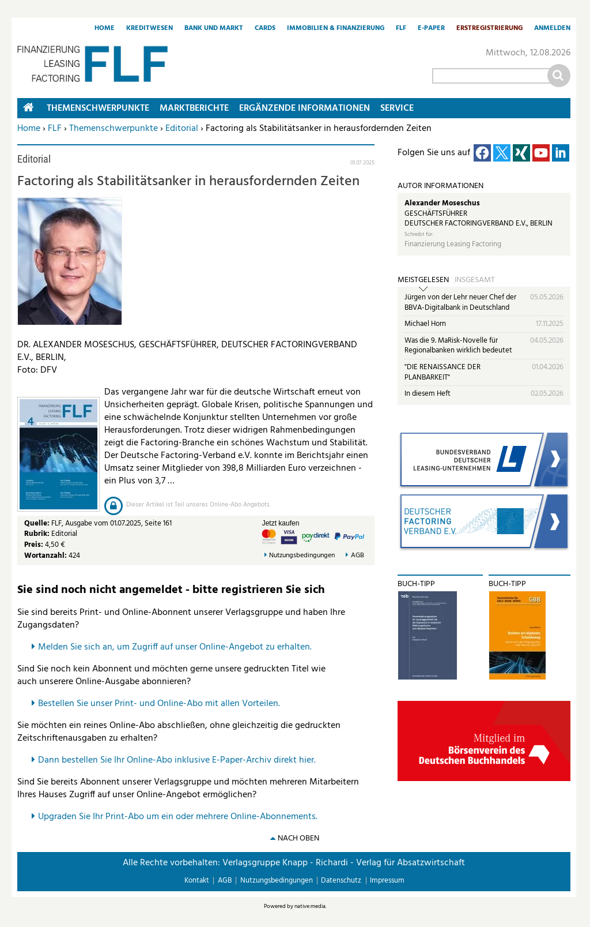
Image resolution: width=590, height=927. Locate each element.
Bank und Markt (213, 29)
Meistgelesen (423, 280)
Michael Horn (425, 324)
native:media (310, 906)
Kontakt (196, 880)
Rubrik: (37, 534)
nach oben (298, 838)
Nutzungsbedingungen (302, 555)
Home (104, 29)
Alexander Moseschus (442, 203)
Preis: (33, 545)
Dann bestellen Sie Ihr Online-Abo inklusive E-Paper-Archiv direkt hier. (177, 760)
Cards (265, 29)
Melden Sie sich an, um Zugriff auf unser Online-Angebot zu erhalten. (175, 647)
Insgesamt (475, 280)
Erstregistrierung (489, 29)
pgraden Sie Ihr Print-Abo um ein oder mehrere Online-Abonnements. (180, 816)
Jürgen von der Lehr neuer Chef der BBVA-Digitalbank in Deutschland (460, 302)
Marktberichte (194, 108)
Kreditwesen (149, 29)
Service (397, 108)
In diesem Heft (427, 394)
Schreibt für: (418, 234)
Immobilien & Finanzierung (335, 29)
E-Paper (431, 29)
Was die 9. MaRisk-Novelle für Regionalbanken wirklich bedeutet (458, 346)
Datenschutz (341, 880)
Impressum (387, 880)
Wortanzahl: (45, 556)
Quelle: (37, 523)
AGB (357, 555)
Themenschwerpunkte (113, 128)
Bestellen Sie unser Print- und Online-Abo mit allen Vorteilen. (159, 703)
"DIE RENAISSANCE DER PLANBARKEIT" (442, 372)
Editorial (181, 128)
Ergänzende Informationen (304, 108)
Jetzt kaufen (281, 523)
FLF (401, 29)
